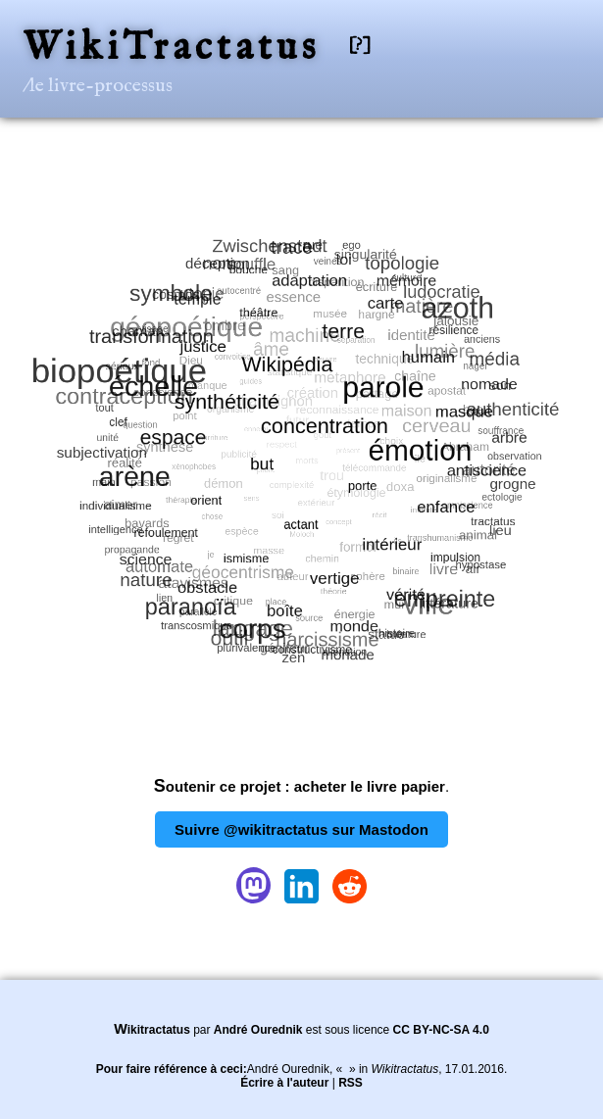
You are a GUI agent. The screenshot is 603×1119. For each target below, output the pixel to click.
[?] (360, 45)
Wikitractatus (152, 1030)
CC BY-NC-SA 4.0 (441, 1030)
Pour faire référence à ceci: (171, 1069)
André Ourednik (258, 1030)
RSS (350, 1083)
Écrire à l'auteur (284, 1083)
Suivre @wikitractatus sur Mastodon (301, 829)
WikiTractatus (171, 48)
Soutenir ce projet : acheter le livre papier (299, 786)
